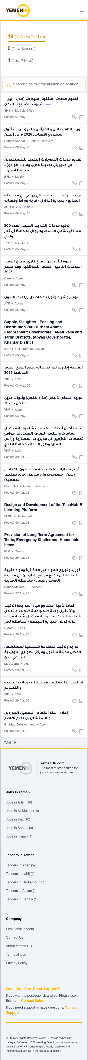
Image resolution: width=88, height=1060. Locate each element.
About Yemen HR (19, 946)
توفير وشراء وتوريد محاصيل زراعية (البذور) (41, 297)
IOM (7, 551)
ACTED (9, 207)
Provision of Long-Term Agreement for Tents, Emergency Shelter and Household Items (41, 540)
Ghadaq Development (20, 724)
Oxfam (9, 628)
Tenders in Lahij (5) (20, 874)
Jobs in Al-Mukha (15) (22, 811)
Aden (19, 278)
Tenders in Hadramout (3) (25, 882)
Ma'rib (19, 177)
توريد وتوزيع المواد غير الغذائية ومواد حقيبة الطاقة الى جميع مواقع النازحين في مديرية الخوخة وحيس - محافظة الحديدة (42, 575)
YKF (7, 379)
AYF (7, 303)
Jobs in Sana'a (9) (19, 828)
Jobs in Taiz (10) (18, 820)
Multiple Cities (24, 110)
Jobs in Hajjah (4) (19, 837)
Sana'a (35, 141)
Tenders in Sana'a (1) (22, 899)
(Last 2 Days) (20, 61)
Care (8, 278)
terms (64, 1042)
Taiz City (47, 141)
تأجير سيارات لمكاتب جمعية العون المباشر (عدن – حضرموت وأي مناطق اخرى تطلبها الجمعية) (42, 475)
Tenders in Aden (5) (20, 865)
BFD (7, 177)
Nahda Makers (14, 587)
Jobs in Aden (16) (19, 803)
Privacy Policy (16, 963)
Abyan (18, 303)
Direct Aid (11, 486)
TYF (7, 243)
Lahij (25, 243)
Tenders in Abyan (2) (21, 891)
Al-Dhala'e (26, 207)
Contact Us (14, 938)
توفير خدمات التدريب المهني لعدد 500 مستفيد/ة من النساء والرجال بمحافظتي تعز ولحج (42, 231)
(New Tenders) (21, 49)
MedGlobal (12, 664)
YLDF (8, 516)
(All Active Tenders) (26, 37)
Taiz (17, 243)
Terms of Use (16, 955)
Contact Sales (32, 1001)
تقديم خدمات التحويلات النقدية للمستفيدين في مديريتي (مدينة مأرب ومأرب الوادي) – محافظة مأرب (43, 165)
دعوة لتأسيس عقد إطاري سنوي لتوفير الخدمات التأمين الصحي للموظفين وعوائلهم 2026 (43, 267)
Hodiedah (35, 587)
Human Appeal (15, 141)
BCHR (9, 349)
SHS (7, 110)
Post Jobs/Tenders (20, 929)
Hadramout (26, 349)
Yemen (19, 551)
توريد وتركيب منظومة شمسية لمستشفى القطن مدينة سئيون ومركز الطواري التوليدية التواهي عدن (42, 652)
